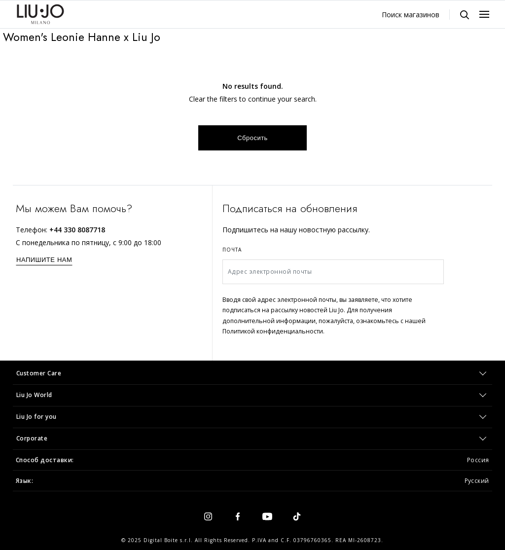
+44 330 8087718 (77, 229)
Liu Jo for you (36, 416)
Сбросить (252, 138)
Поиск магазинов (410, 14)
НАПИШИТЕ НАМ (44, 259)
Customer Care (39, 373)
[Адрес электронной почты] (333, 271)
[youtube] (267, 516)
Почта (232, 249)
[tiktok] (297, 516)
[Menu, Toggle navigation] (484, 14)
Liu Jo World (34, 395)
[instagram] (208, 516)
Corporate (32, 438)
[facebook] (238, 516)
